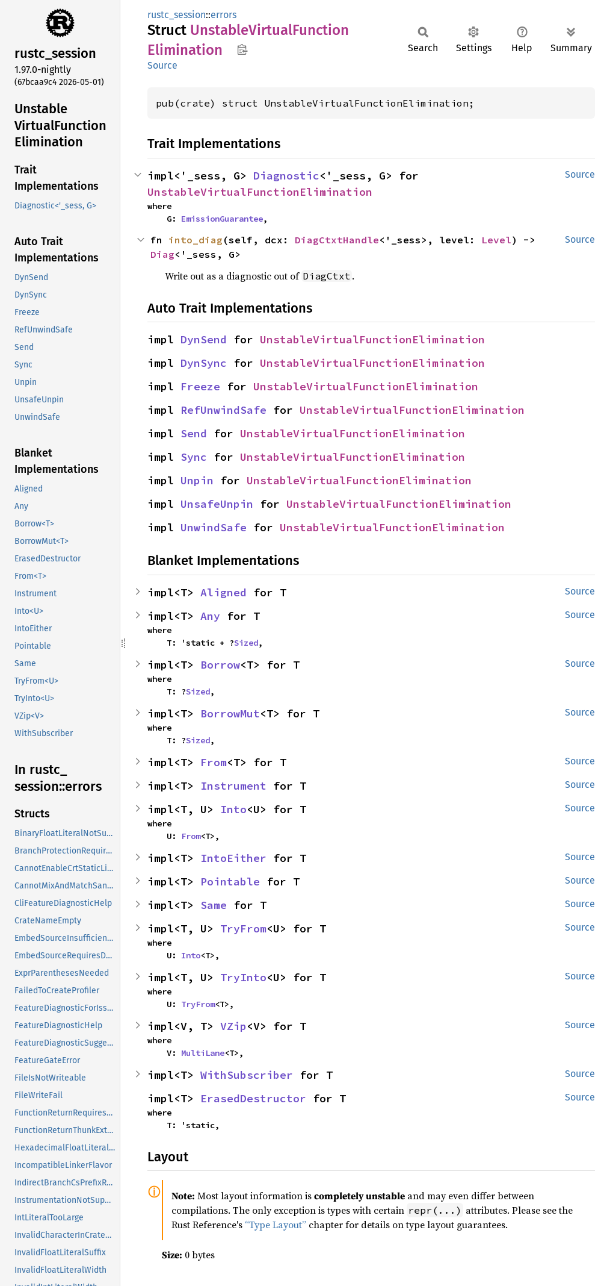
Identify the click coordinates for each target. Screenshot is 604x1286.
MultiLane (202, 1052)
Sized (246, 642)
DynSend (203, 339)
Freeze (200, 386)
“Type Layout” (275, 1224)
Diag (162, 254)
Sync (193, 457)
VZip (233, 1026)
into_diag (195, 240)
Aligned (223, 592)
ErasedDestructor (253, 1098)
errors (223, 14)
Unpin (197, 480)
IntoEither (233, 858)
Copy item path (242, 49)
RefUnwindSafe (223, 410)
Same (213, 905)
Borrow (220, 665)
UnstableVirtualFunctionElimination (259, 192)
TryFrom (243, 928)
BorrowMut (230, 713)
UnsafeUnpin (216, 504)
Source (162, 65)
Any (210, 616)
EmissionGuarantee (222, 218)
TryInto (243, 977)
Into (233, 809)
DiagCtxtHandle (337, 240)
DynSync (203, 363)
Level (496, 240)
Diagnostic (286, 176)
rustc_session (176, 14)
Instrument (233, 786)
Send (193, 433)
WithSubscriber (246, 1075)
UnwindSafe (213, 527)
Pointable (230, 881)
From (213, 762)
